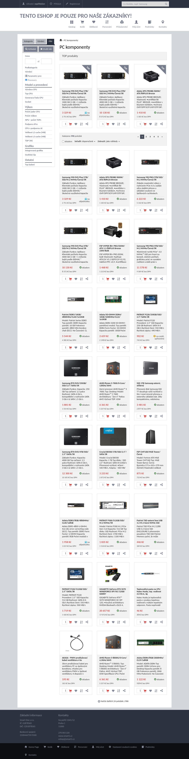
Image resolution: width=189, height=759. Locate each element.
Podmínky (149, 23)
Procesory (32, 80)
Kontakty (163, 23)
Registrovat (73, 4)
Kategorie (28, 41)
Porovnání (106, 23)
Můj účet (136, 23)
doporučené (88, 141)
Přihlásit (55, 4)
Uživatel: (33, 4)
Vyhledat (30, 49)
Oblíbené (93, 23)
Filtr (50, 41)
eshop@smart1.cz (66, 739)
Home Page (32, 747)
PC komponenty (71, 40)
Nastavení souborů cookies (123, 747)
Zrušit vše (46, 49)
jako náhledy (113, 141)
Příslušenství (122, 23)
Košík (48, 747)
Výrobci (40, 41)
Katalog (72, 23)
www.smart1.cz (65, 736)
